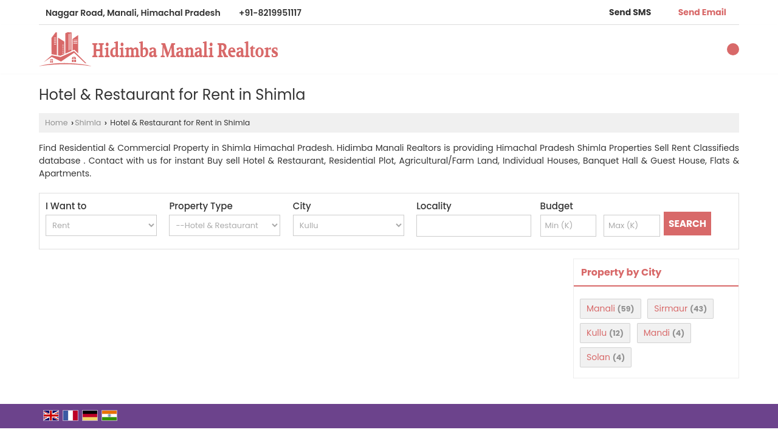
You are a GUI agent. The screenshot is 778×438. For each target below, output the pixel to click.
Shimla (88, 122)
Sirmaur (670, 308)
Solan (598, 357)
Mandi (657, 333)
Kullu (597, 333)
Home (56, 122)
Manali (601, 308)
